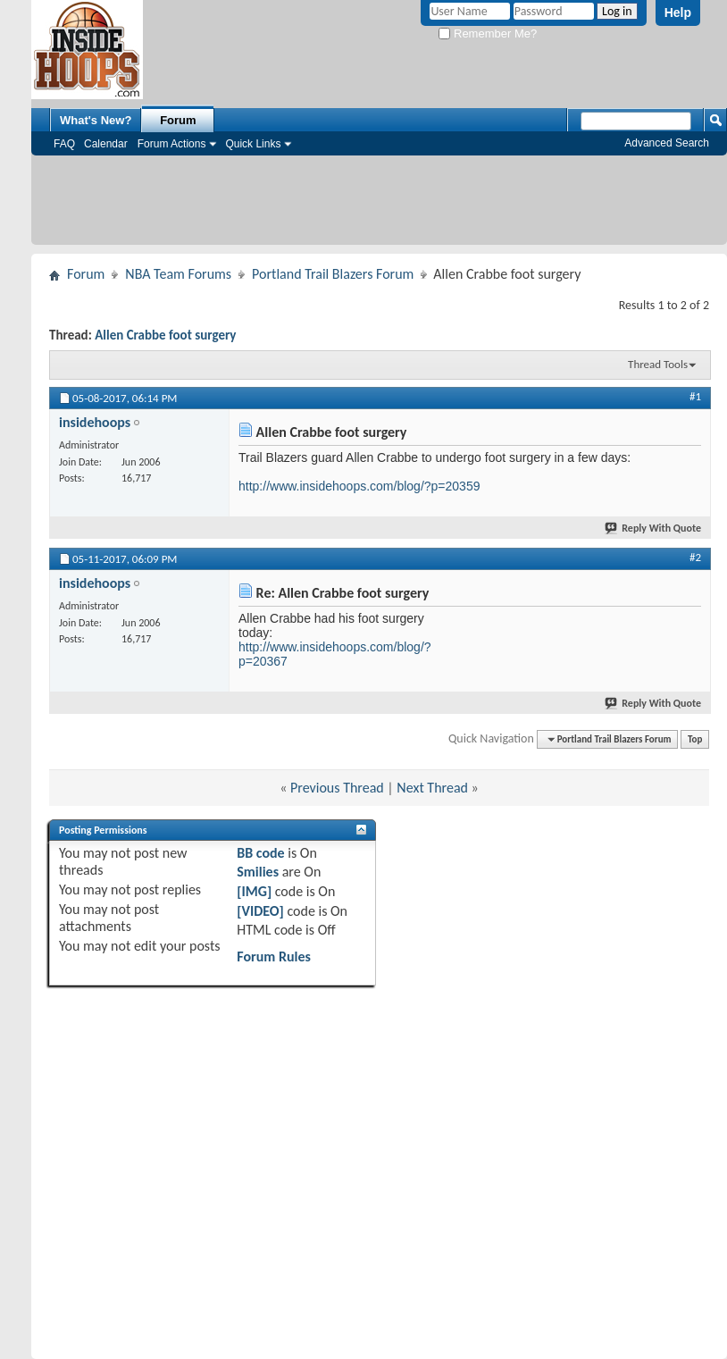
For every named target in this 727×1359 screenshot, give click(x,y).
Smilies (258, 871)
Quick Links (252, 144)
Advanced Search (666, 143)
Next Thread (432, 787)
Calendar (106, 144)
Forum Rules (274, 956)
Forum (178, 120)
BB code (260, 852)
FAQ (64, 144)
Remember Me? (488, 33)
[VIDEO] (260, 910)
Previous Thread (337, 787)
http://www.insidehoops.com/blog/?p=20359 (359, 486)
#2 (695, 557)
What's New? (95, 120)
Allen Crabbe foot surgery (165, 335)
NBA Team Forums (178, 273)
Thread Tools (658, 364)
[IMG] (254, 891)
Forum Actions (172, 144)
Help (677, 12)
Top (695, 739)
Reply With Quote (653, 528)
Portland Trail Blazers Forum (333, 273)
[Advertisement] (379, 204)
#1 (695, 396)
